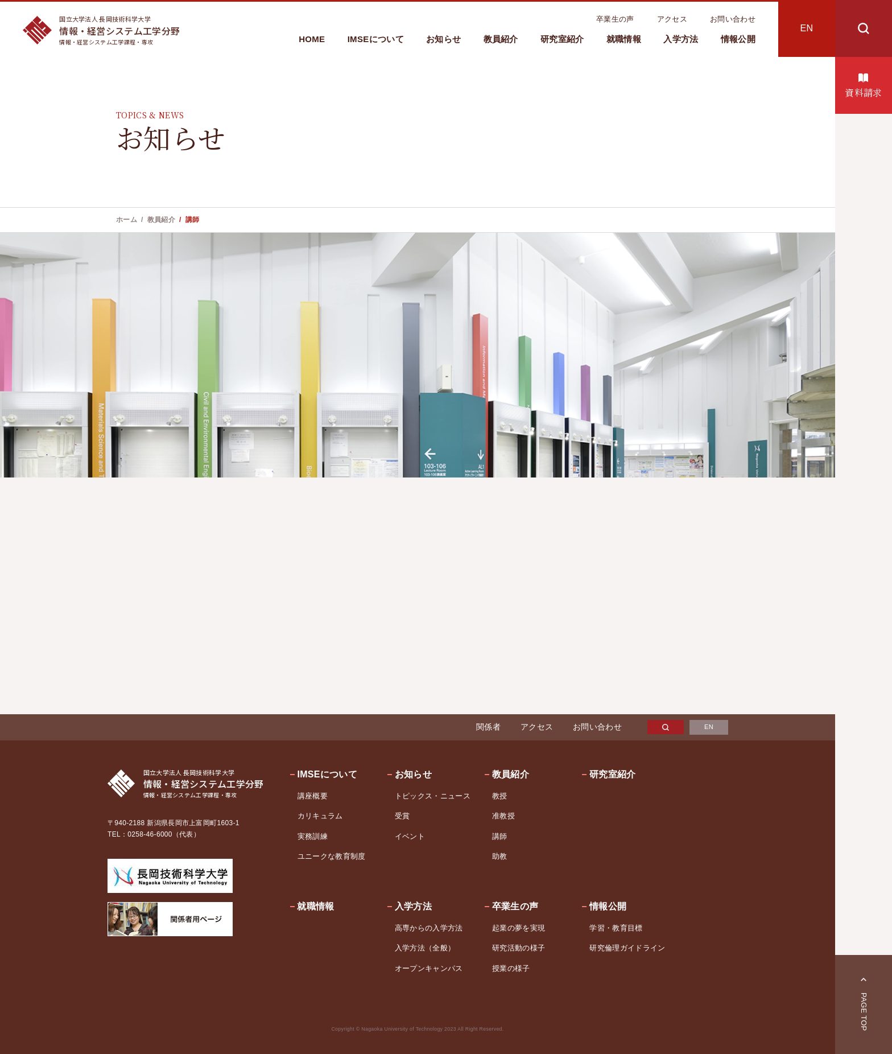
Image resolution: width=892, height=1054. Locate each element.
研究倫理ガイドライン (627, 948)
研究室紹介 (562, 39)
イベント (410, 836)
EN (806, 28)
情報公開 (738, 39)
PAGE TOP (864, 1012)
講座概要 (313, 796)
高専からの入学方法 (429, 928)
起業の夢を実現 (518, 928)
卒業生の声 (615, 19)
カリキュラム (320, 816)
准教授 (503, 816)
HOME (312, 39)
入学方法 (680, 39)
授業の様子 (511, 968)
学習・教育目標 (615, 928)
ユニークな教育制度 (332, 856)
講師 (499, 836)
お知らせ (443, 39)
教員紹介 (501, 39)
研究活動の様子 (518, 948)
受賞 (402, 816)
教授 (499, 796)
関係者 (488, 726)
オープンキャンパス (429, 968)
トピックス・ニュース (432, 796)
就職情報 (623, 39)
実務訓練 (313, 836)
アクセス (672, 19)
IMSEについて (376, 39)
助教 (499, 856)
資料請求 (863, 92)
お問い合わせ (732, 19)
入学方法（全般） (425, 948)
